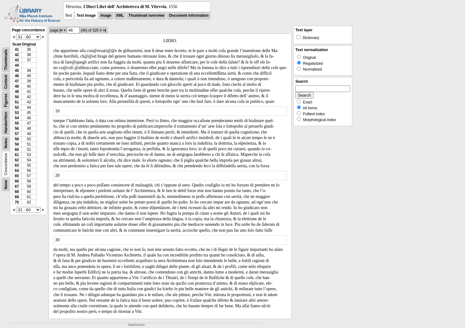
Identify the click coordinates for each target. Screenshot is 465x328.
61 (17, 155)
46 (17, 76)
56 (17, 128)
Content (6, 82)
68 (17, 192)
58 (17, 139)
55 (17, 123)
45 (17, 70)
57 (17, 134)
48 (17, 86)
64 (17, 170)
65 (17, 176)
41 (17, 49)
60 (17, 149)
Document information (189, 15)
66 (17, 181)
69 (17, 197)
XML (120, 15)
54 (17, 118)
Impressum (136, 324)
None (6, 184)
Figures (6, 100)
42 (17, 55)
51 (17, 102)
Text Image (86, 15)
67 (17, 186)
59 (17, 144)
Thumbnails (6, 59)
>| (104, 30)
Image (106, 15)
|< (61, 30)
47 (17, 81)
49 (17, 92)
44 (17, 65)
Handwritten (6, 122)
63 (17, 165)
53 (17, 113)
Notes (6, 143)
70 (17, 202)
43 (17, 60)
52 (17, 107)
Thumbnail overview (146, 15)
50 (17, 97)
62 (17, 160)
